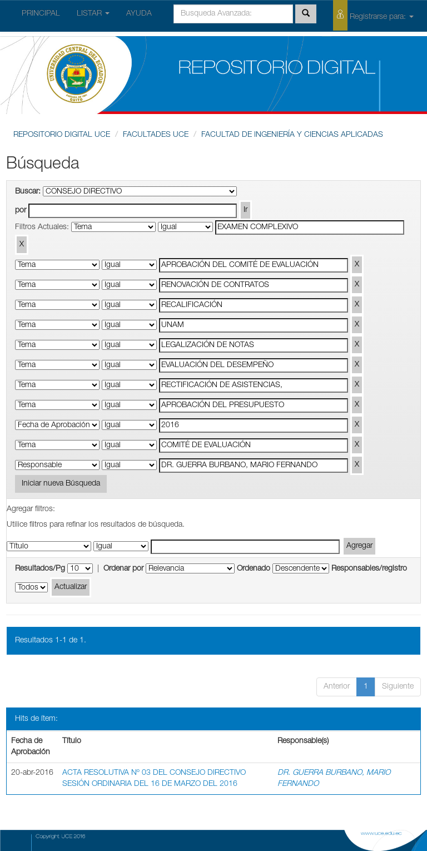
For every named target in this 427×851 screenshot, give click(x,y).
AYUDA (139, 14)
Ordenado (253, 569)
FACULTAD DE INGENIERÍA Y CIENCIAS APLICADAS (292, 135)
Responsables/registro (369, 569)
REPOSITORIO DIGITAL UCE (61, 135)
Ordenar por (123, 569)
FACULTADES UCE (155, 135)
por (20, 211)
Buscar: (28, 192)
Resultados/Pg (40, 569)
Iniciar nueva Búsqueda (61, 484)
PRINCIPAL (41, 14)
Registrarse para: (373, 15)
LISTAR (93, 14)
